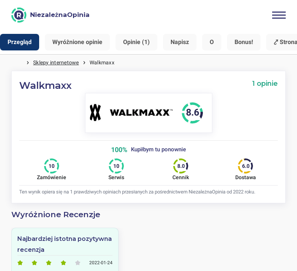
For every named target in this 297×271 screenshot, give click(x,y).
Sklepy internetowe (56, 62)
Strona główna (19, 62)
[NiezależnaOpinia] (50, 15)
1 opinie (265, 83)
